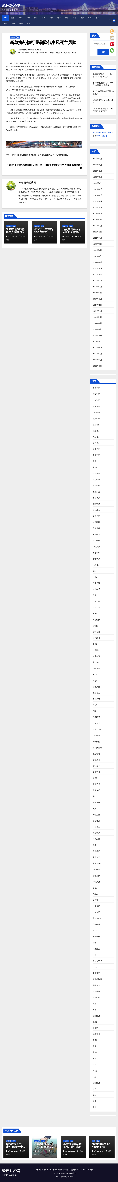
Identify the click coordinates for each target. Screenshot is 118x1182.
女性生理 (96, 924)
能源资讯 (96, 406)
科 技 (95, 681)
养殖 (94, 809)
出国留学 (96, 857)
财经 (20, 18)
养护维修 (96, 937)
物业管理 (96, 754)
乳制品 (95, 894)
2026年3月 (97, 171)
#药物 (52, 53)
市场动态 (96, 559)
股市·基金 (97, 991)
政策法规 (96, 1016)
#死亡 (47, 53)
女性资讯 (96, 412)
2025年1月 (97, 256)
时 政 (95, 577)
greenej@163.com (67, 1177)
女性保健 (96, 632)
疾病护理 (96, 583)
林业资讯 (96, 473)
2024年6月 (97, 299)
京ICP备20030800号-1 (68, 1173)
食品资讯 (96, 480)
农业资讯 (96, 486)
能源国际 (96, 522)
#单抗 (58, 53)
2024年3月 (97, 317)
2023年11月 (97, 341)
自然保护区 (97, 961)
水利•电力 (97, 918)
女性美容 (96, 735)
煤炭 (94, 845)
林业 (97, 18)
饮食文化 (96, 802)
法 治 (95, 888)
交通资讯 (96, 388)
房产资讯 (96, 443)
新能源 (95, 626)
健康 (21, 23)
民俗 (94, 1010)
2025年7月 (97, 220)
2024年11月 (97, 268)
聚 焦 (95, 467)
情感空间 (96, 876)
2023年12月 (98, 335)
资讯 (12, 18)
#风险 (42, 53)
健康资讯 (12, 37)
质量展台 (96, 760)
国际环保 (96, 510)
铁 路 (95, 705)
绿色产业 (96, 687)
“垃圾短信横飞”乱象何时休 (101, 1145)
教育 (82, 18)
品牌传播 (96, 528)
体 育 (95, 1071)
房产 (43, 18)
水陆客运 (96, 821)
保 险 (95, 930)
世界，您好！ (101, 136)
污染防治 (96, 717)
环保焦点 (96, 827)
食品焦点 (96, 693)
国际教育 (96, 534)
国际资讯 (96, 553)
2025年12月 (98, 189)
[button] (110, 20)
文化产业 (96, 772)
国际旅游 (96, 516)
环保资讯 (96, 394)
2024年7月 (97, 293)
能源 (51, 18)
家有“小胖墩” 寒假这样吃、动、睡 (24, 165)
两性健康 (96, 869)
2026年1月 (97, 183)
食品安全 (96, 492)
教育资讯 (96, 425)
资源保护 (96, 790)
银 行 (95, 644)
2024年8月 (97, 287)
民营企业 (96, 815)
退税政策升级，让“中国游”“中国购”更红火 (15, 1146)
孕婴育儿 (96, 1034)
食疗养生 (96, 766)
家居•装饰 (97, 863)
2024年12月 (98, 262)
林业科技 (96, 589)
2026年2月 (97, 177)
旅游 (66, 18)
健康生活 (37, 226)
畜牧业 (95, 900)
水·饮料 (96, 1028)
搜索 (94, 35)
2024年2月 (97, 323)
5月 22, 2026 (13, 1151)
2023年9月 (97, 354)
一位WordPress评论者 (102, 133)
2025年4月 (97, 238)
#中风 (63, 53)
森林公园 (96, 997)
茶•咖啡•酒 (97, 979)
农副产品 (96, 601)
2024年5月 (97, 305)
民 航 (95, 614)
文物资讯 (96, 668)
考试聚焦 (96, 742)
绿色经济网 (11, 5)
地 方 (95, 1022)
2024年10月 (98, 274)
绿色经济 (45, 1170)
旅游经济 (96, 620)
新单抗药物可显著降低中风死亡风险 (43, 42)
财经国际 (96, 540)
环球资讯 (96, 565)
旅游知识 (96, 912)
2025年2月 (97, 250)
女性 (28, 23)
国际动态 (96, 498)
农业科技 (96, 699)
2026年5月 (97, 159)
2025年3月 (97, 244)
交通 (28, 18)
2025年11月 (97, 195)
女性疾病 (96, 547)
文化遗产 (96, 973)
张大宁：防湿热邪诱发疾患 (43, 231)
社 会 (95, 967)
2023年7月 (97, 366)
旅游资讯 (96, 400)
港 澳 (95, 1040)
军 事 (95, 778)
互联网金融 (97, 748)
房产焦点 (96, 662)
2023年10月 (98, 348)
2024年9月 (97, 280)
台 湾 (95, 1052)
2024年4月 (97, 311)
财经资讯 (96, 431)
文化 (74, 18)
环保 (59, 18)
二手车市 (96, 650)
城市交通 (96, 504)
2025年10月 (98, 201)
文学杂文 (96, 882)
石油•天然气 (98, 729)
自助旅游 (96, 833)
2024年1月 (97, 329)
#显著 (68, 53)
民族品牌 (96, 839)
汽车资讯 (96, 437)
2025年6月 (97, 226)
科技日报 (38, 50)
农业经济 (96, 607)
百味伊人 (96, 985)
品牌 (5, 23)
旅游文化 (96, 723)
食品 (13, 23)
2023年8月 (97, 360)
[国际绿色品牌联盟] (44, 144)
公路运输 (96, 906)
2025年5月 (97, 232)
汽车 (36, 18)
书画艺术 (96, 784)
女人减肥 (96, 851)
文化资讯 (96, 455)
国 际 (95, 674)
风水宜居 (96, 949)
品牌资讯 (96, 419)
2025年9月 (97, 207)
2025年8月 (97, 213)
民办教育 (96, 638)
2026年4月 (97, 165)
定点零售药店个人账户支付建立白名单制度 (71, 232)
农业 (90, 18)
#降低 (74, 53)
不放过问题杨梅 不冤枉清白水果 (72, 1145)
